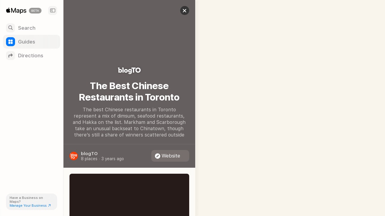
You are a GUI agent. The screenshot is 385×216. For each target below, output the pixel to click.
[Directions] (31, 55)
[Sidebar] (52, 10)
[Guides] (31, 42)
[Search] (31, 28)
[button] (179, 10)
